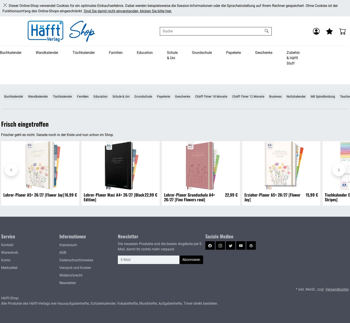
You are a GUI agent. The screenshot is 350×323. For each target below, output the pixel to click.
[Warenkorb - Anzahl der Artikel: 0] (342, 31)
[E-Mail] (149, 260)
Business (275, 96)
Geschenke (263, 52)
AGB (62, 252)
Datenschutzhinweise (76, 260)
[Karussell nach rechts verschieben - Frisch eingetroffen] (339, 169)
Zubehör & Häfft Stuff (293, 57)
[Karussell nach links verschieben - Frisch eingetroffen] (11, 169)
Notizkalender (296, 96)
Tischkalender (84, 52)
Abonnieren (191, 260)
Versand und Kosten (75, 268)
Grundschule (202, 52)
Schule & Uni (172, 55)
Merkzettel (9, 268)
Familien (116, 52)
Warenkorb (9, 252)
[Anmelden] (316, 31)
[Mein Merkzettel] (329, 31)
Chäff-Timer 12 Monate (248, 96)
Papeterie (233, 52)
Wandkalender (47, 52)
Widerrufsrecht (70, 275)
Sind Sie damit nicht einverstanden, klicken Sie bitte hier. (128, 11)
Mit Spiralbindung (323, 96)
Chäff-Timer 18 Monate (211, 96)
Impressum (68, 245)
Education (145, 52)
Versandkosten (337, 289)
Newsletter (67, 283)
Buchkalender (10, 52)
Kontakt (7, 245)
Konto (5, 260)
